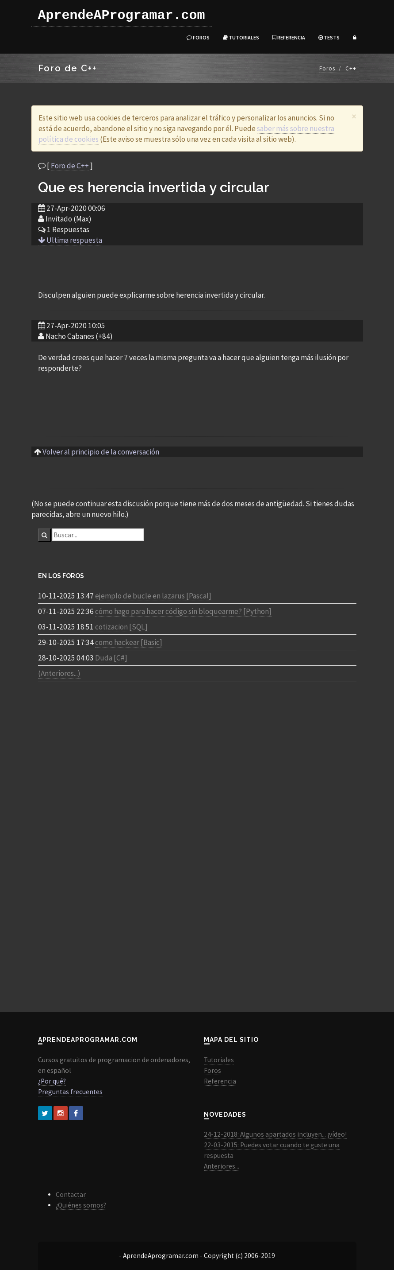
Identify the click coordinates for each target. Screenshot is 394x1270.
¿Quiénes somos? (81, 1205)
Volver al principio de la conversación (100, 452)
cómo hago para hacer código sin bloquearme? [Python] (183, 611)
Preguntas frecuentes (70, 1091)
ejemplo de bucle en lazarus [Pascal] (153, 596)
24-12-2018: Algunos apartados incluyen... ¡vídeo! (275, 1134)
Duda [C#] (111, 658)
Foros (198, 37)
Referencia (288, 37)
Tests (329, 37)
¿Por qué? (52, 1081)
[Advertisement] (197, 267)
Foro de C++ (70, 166)
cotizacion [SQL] (121, 627)
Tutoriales (241, 37)
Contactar (71, 1194)
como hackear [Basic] (128, 642)
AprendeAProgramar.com (121, 15)
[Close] (354, 116)
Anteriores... (221, 1166)
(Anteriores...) (59, 673)
